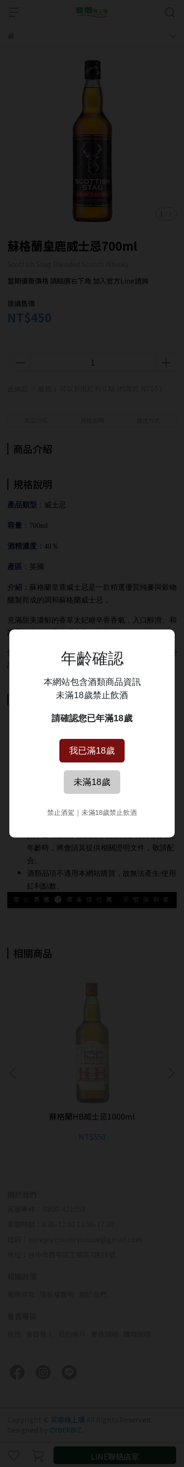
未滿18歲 (92, 782)
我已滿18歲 (91, 751)
